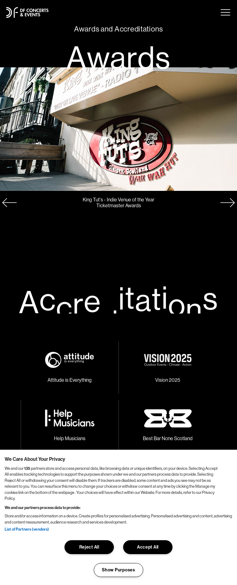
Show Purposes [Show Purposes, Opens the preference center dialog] (118, 570)
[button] (227, 202)
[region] (118, 517)
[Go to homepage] (27, 12)
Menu (225, 12)
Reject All (89, 547)
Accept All (148, 547)
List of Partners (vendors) (27, 529)
